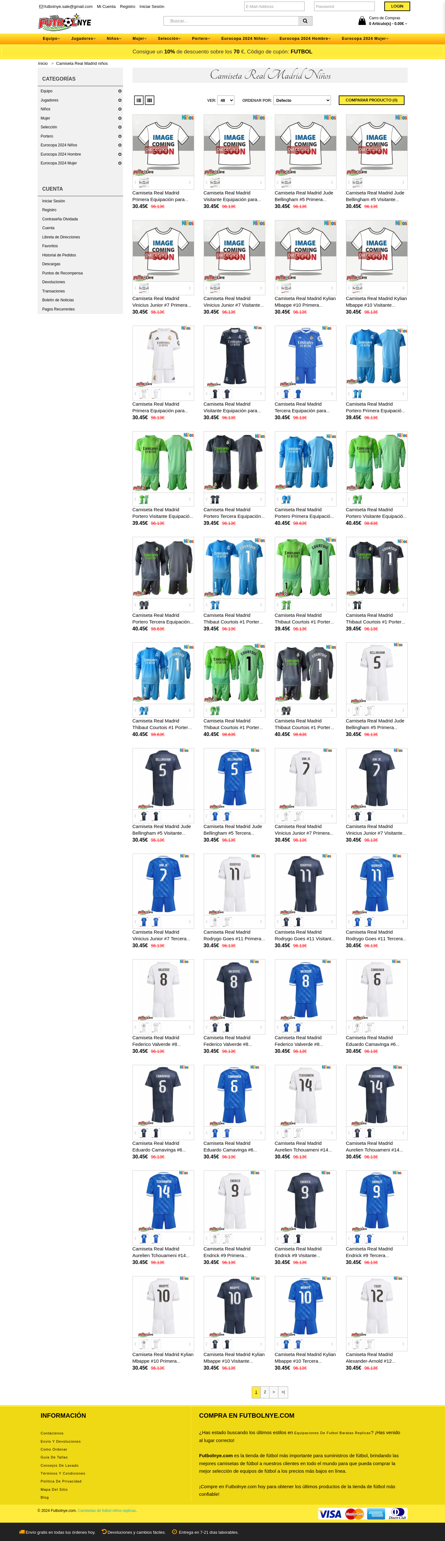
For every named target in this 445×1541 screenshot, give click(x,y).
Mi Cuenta (106, 6)
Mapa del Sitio (54, 1489)
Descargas (51, 264)
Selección (49, 127)
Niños (46, 109)
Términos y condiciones (63, 1473)
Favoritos (50, 246)
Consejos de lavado (60, 1465)
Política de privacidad (61, 1481)
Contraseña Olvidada (60, 219)
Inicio (43, 63)
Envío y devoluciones (61, 1441)
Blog (45, 1497)
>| (283, 1392)
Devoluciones (53, 282)
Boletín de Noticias (58, 300)
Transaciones (53, 291)
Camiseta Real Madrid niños (82, 63)
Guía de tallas (54, 1457)
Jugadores (50, 100)
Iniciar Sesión (151, 6)
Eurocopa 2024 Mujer (59, 163)
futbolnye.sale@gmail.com (66, 6)
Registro (127, 6)
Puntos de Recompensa (62, 273)
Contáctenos (52, 1433)
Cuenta (48, 228)
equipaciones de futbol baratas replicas (332, 1433)
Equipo (47, 91)
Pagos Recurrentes (58, 309)
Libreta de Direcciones (61, 237)
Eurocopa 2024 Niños (59, 145)
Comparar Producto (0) (372, 100)
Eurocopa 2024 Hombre (61, 154)
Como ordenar (54, 1449)
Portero (47, 136)
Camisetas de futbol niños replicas (107, 1510)
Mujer (45, 118)
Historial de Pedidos (59, 255)
